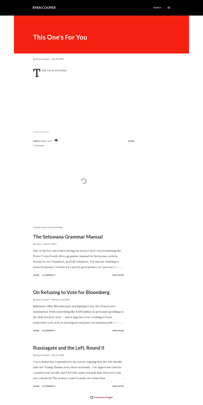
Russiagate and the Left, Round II (68, 348)
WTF (50, 141)
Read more (118, 275)
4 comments (48, 330)
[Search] (157, 7)
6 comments (48, 275)
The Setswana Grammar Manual (68, 237)
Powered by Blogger (101, 397)
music (44, 141)
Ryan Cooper (44, 8)
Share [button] (131, 141)
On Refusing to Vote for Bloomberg (71, 292)
